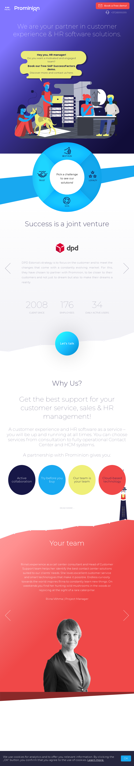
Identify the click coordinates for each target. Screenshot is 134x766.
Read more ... (67, 508)
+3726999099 (116, 12)
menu (7, 9)
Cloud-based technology (112, 479)
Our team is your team (82, 479)
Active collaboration (22, 479)
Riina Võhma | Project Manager (67, 598)
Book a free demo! (112, 6)
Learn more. (95, 760)
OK (126, 758)
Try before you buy (52, 479)
